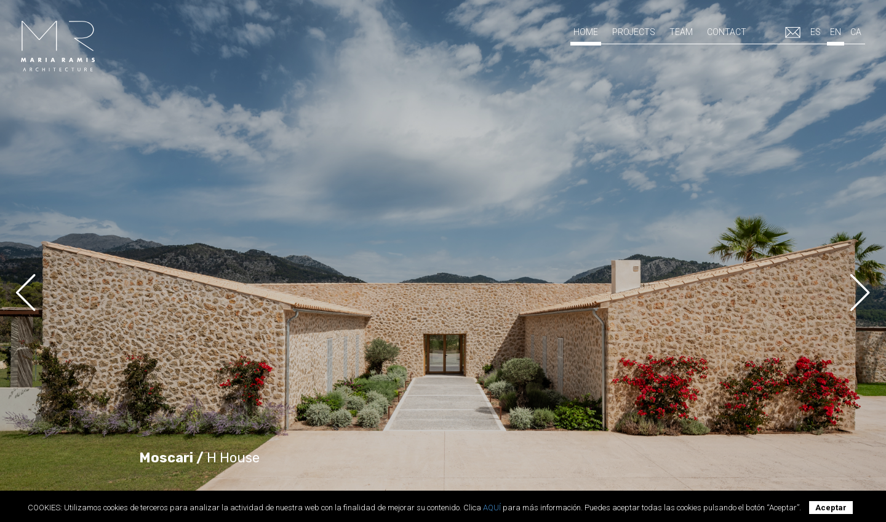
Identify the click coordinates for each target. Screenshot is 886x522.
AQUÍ (492, 507)
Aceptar (831, 507)
